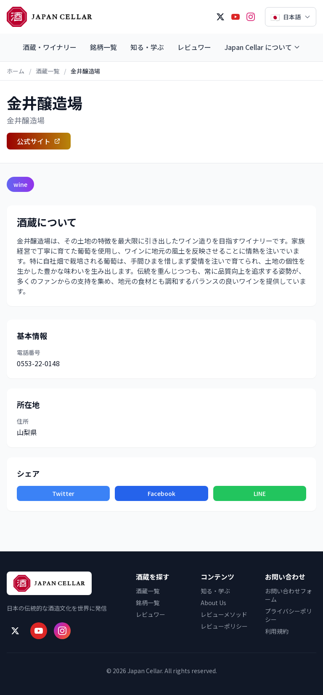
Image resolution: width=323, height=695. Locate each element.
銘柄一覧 (103, 47)
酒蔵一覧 (47, 71)
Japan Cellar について (262, 47)
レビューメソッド (224, 614)
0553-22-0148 (38, 363)
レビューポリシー (224, 626)
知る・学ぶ (147, 47)
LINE (260, 493)
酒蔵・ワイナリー (50, 47)
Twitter (63, 493)
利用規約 (277, 631)
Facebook (161, 493)
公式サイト (39, 141)
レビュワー (194, 47)
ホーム (15, 71)
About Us (213, 602)
